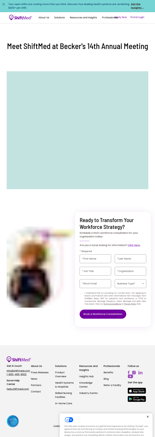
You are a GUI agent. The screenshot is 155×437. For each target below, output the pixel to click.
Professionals (110, 17)
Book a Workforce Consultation (103, 314)
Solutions (59, 17)
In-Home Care (63, 403)
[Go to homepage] (20, 17)
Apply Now (120, 17)
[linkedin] (140, 372)
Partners (36, 385)
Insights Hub (86, 376)
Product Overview (60, 374)
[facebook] (129, 372)
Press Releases (40, 372)
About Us (43, 17)
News (34, 379)
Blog (106, 379)
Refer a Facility (112, 385)
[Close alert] (3, 4)
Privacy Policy (130, 304)
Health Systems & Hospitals (64, 384)
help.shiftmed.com (17, 389)
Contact (36, 391)
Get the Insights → (137, 6)
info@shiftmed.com (17, 371)
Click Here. (134, 245)
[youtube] (130, 376)
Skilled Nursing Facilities (63, 395)
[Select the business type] (130, 283)
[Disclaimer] (81, 293)
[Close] (147, 419)
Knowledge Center (85, 384)
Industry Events (88, 393)
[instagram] (134, 372)
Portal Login (137, 17)
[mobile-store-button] (137, 391)
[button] (44, 17)
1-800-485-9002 (16, 374)
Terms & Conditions (112, 304)
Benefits (108, 372)
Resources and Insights (83, 17)
